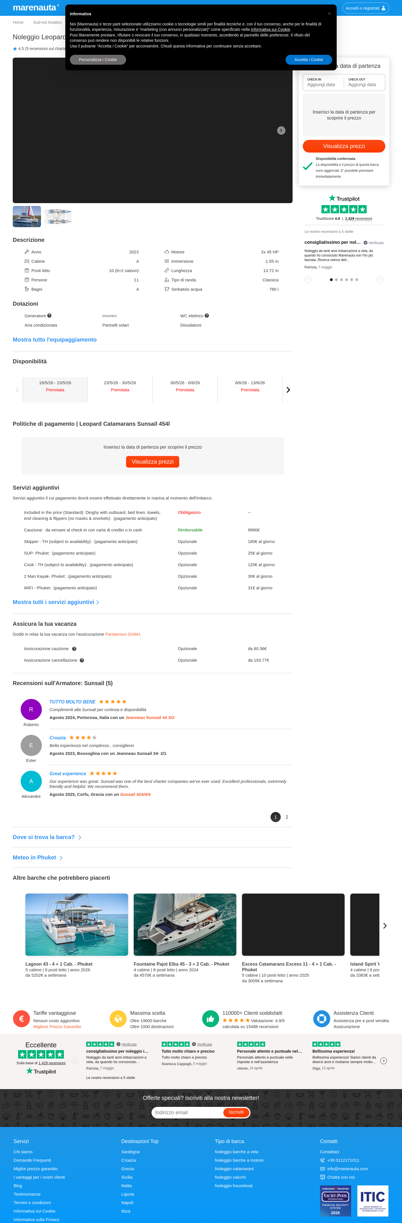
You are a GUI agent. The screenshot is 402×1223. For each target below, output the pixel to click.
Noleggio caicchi (230, 1177)
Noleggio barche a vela (236, 1151)
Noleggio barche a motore (239, 1160)
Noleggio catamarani (234, 1168)
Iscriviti (236, 1112)
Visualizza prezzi (153, 462)
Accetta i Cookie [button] (309, 59)
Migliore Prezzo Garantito (57, 1026)
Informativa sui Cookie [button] (270, 29)
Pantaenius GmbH (122, 634)
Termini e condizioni (32, 1202)
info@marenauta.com (344, 1168)
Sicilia (126, 1177)
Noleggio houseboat (233, 1185)
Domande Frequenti (32, 1160)
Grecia (127, 1168)
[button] (329, 13)
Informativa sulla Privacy (37, 1219)
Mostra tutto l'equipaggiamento (55, 339)
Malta (126, 1185)
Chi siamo (23, 1151)
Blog (18, 1185)
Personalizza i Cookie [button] (98, 59)
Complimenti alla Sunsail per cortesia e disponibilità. (98, 709)
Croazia (57, 737)
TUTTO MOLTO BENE (72, 702)
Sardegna (130, 1151)
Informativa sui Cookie (34, 1211)
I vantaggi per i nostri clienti (39, 1177)
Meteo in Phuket (38, 857)
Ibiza (125, 1211)
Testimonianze (27, 1194)
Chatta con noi (337, 1177)
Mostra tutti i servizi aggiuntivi (56, 602)
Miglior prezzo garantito (36, 1168)
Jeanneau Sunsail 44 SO (149, 717)
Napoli (127, 1202)
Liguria (127, 1194)
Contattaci (329, 1151)
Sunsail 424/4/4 (135, 794)
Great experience (67, 773)
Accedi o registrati (366, 8)
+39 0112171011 (339, 1160)
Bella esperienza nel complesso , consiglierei (91, 745)
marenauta (35, 7)
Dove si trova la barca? (47, 837)
